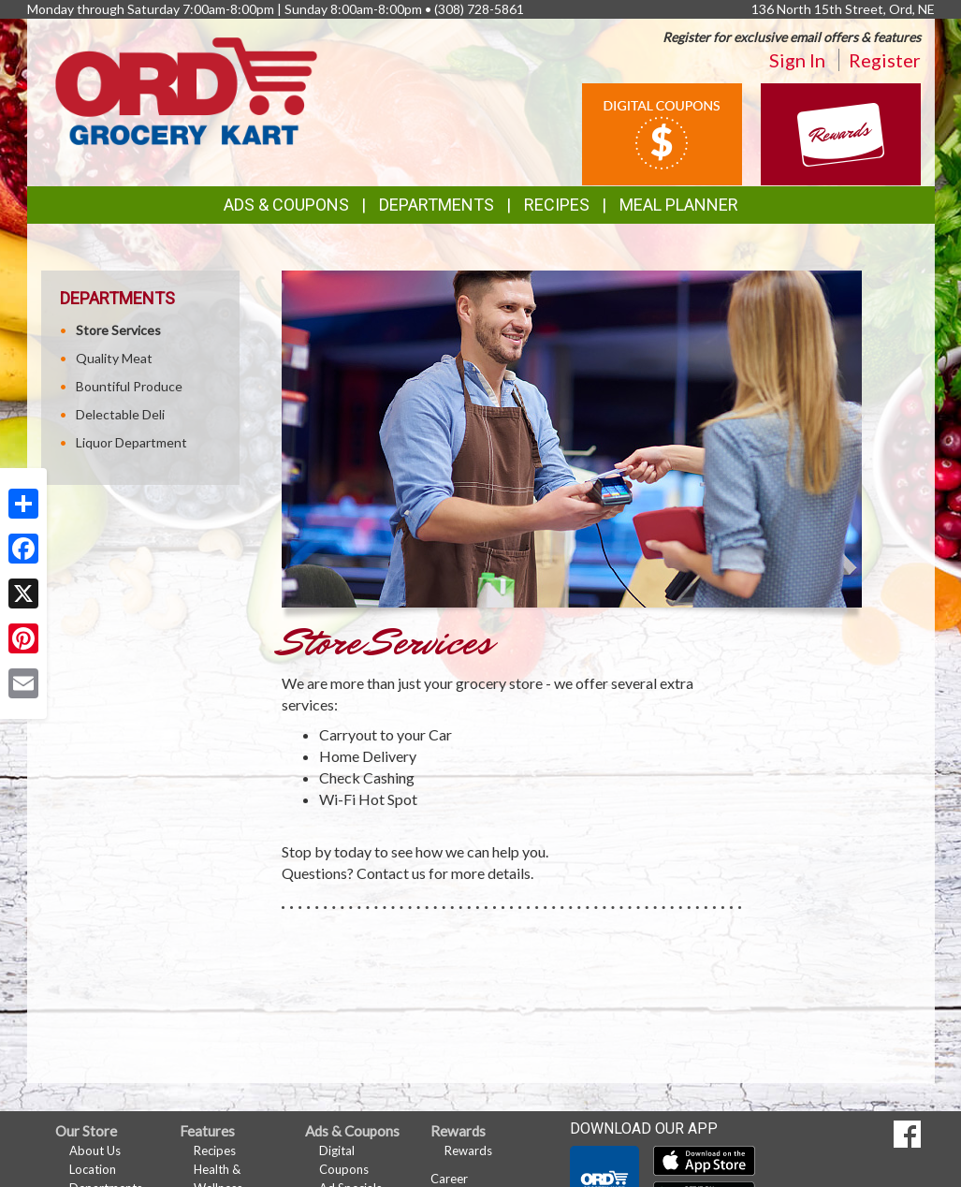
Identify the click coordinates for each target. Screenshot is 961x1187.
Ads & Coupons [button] (286, 204)
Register (885, 60)
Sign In (797, 60)
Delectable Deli (120, 414)
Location (92, 1169)
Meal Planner (678, 204)
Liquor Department (131, 442)
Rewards (468, 1150)
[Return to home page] (186, 89)
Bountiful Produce (129, 386)
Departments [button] (436, 204)
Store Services (118, 330)
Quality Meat (114, 358)
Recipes (557, 204)
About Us (95, 1150)
